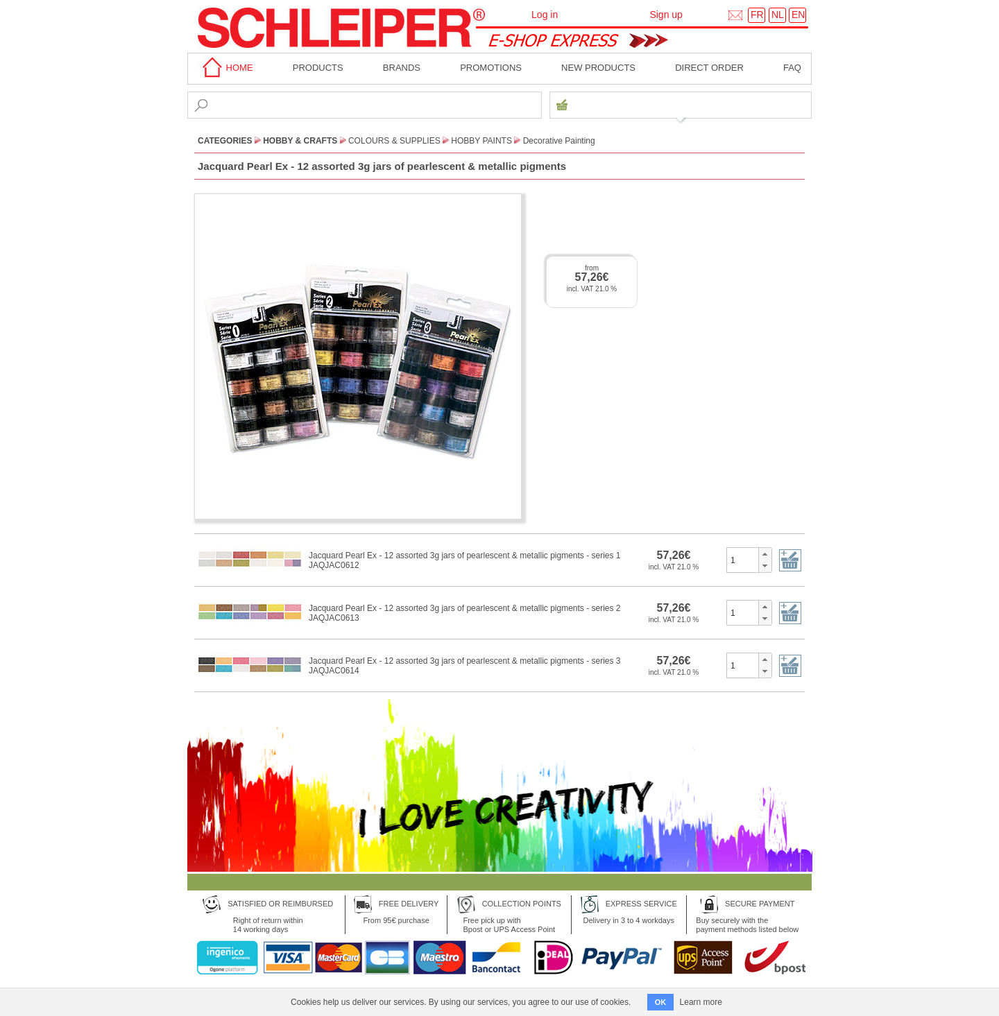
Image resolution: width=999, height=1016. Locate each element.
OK (661, 1002)
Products (318, 67)
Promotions (491, 67)
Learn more (701, 1002)
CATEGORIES (225, 141)
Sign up (665, 14)
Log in (544, 14)
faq (792, 67)
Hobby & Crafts (300, 141)
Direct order (709, 67)
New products (598, 67)
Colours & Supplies (394, 141)
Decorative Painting (559, 141)
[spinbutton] (743, 559)
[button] (764, 554)
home (225, 67)
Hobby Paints (481, 141)
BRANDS (401, 67)
